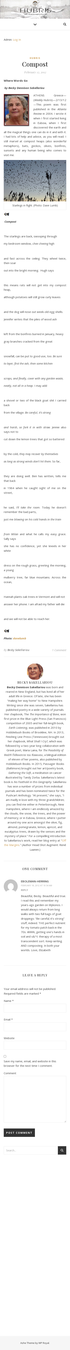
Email (8, 1019)
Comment (10, 1073)
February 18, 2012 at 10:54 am (36, 885)
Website (9, 1038)
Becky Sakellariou (18, 650)
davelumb (19, 638)
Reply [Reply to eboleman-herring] (24, 890)
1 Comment (59, 650)
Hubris (35, 58)
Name (9, 1001)
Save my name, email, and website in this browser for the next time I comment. (30, 1063)
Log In (17, 39)
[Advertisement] (19, 1218)
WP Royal (43, 1343)
